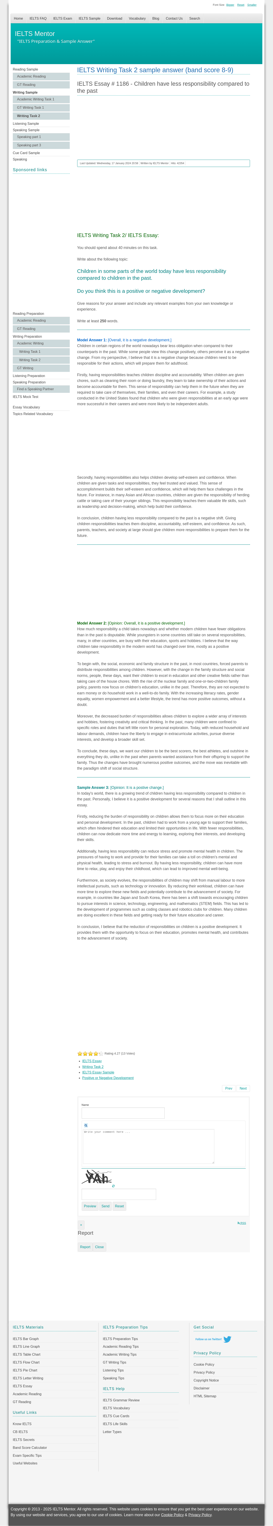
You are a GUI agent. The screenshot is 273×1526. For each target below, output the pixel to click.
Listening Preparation (29, 376)
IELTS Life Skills (115, 1424)
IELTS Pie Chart (25, 1370)
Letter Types (112, 1432)
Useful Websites (25, 1463)
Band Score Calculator (30, 1447)
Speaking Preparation (29, 382)
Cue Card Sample (26, 153)
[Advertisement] (41, 242)
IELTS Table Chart (26, 1354)
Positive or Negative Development (108, 1078)
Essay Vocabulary (26, 407)
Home (18, 18)
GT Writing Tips (114, 1362)
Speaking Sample (26, 130)
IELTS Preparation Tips (120, 1339)
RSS (242, 1223)
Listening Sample (26, 123)
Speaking (20, 159)
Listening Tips (113, 1370)
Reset (240, 4)
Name (85, 1104)
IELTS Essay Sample (98, 1072)
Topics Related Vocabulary (33, 414)
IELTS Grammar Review (121, 1400)
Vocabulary (137, 18)
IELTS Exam (62, 18)
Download (114, 18)
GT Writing (25, 368)
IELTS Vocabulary (116, 1408)
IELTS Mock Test (25, 397)
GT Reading (26, 85)
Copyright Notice (206, 1380)
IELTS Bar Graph (26, 1339)
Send (105, 1206)
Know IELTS (22, 1424)
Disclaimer (202, 1388)
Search (194, 18)
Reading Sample (25, 69)
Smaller (252, 4)
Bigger (230, 4)
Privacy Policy (204, 1372)
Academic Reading (31, 76)
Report (85, 1247)
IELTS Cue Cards (116, 1416)
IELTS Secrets (24, 1440)
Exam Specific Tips (27, 1455)
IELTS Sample (89, 18)
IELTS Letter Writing (28, 1378)
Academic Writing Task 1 (35, 99)
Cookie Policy (204, 1364)
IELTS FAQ (38, 18)
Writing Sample (25, 92)
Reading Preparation (28, 313)
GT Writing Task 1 (30, 107)
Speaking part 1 (29, 137)
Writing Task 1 (30, 352)
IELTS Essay (92, 1061)
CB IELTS (20, 1432)
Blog (155, 18)
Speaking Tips (113, 1378)
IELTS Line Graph (26, 1346)
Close (99, 1247)
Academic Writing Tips (119, 1354)
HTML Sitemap (205, 1396)
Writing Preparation (27, 336)
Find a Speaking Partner (35, 389)
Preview (90, 1206)
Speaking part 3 (29, 145)
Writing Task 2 (28, 116)
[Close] (81, 1225)
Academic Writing (30, 343)
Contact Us (174, 18)
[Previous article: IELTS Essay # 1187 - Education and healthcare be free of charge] (228, 1088)
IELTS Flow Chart (26, 1362)
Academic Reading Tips (121, 1346)
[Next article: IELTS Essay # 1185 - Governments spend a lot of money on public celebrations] (243, 1088)
